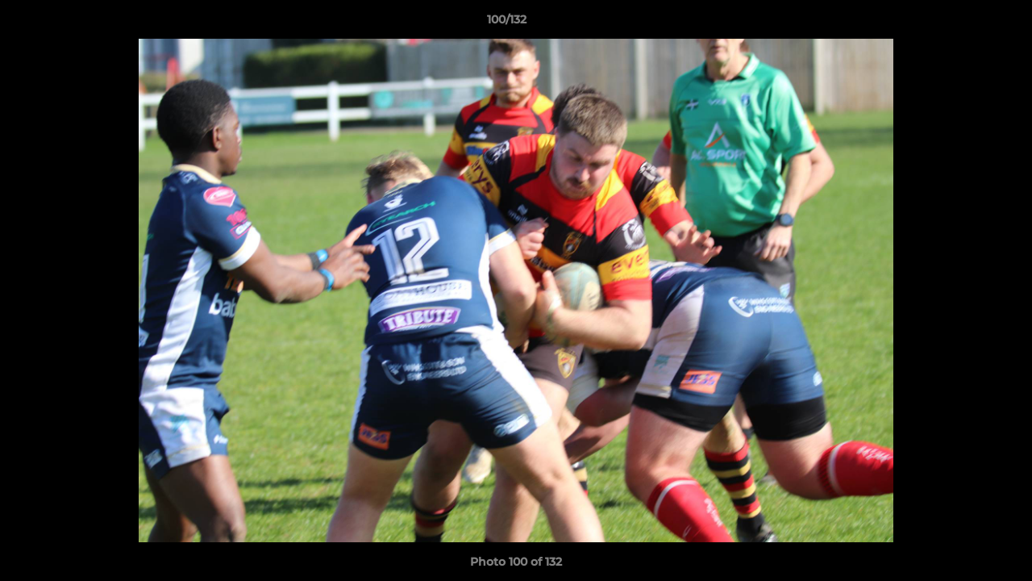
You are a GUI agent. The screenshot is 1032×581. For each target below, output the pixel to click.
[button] (964, 23)
